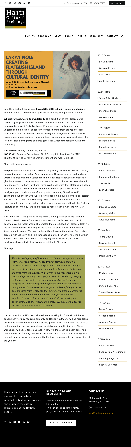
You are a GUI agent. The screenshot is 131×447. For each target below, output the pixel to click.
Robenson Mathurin (109, 177)
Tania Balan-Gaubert (110, 98)
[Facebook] (5, 422)
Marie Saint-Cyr (107, 256)
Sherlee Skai (105, 183)
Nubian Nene (106, 328)
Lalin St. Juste (106, 189)
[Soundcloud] (23, 422)
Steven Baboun (107, 170)
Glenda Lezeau (107, 315)
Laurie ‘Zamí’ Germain (110, 104)
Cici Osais (104, 74)
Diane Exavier (106, 309)
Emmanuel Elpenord (109, 134)
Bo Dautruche (106, 61)
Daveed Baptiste (107, 207)
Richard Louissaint (108, 279)
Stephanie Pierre (107, 111)
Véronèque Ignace (108, 358)
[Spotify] (28, 422)
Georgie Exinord (107, 68)
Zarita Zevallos (107, 81)
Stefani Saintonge (108, 286)
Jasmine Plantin (107, 322)
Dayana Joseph (107, 243)
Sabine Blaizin (106, 345)
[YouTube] (19, 422)
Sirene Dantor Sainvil (110, 292)
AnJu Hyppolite (107, 219)
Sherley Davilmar (108, 364)
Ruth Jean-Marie (107, 147)
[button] (122, 36)
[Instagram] (14, 422)
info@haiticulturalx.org (101, 413)
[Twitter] (10, 422)
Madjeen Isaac (106, 273)
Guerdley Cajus (107, 213)
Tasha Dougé (106, 236)
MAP (77, 154)
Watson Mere (106, 117)
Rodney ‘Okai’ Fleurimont (112, 352)
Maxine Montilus (107, 153)
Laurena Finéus (107, 140)
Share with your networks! (18, 164)
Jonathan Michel (107, 249)
